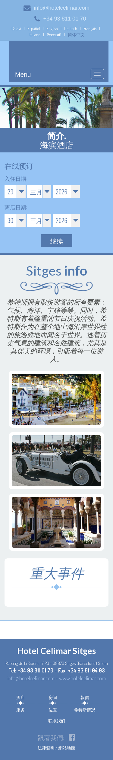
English (52, 28)
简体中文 (76, 34)
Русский (54, 34)
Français (89, 28)
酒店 (20, 697)
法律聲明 (46, 747)
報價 (84, 697)
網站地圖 (66, 747)
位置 (53, 709)
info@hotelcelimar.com (56, 8)
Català (16, 28)
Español (33, 28)
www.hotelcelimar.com (82, 678)
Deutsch (70, 28)
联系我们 (56, 720)
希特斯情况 (84, 709)
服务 (20, 709)
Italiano (34, 34)
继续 (56, 240)
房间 (53, 697)
